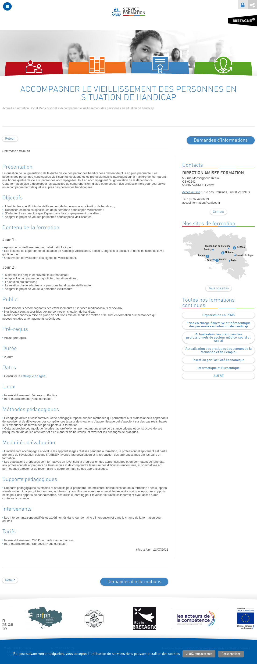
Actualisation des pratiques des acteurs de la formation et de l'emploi (219, 350)
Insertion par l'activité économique (218, 360)
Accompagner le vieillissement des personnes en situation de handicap (107, 108)
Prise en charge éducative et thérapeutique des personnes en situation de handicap (218, 324)
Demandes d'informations (221, 140)
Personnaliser (230, 654)
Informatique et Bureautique (218, 368)
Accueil (7, 108)
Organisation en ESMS (218, 315)
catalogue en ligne (33, 376)
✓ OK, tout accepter (199, 654)
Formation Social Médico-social (36, 108)
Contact (218, 211)
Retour (10, 138)
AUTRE (219, 376)
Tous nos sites (218, 288)
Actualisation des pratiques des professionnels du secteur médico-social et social (218, 338)
